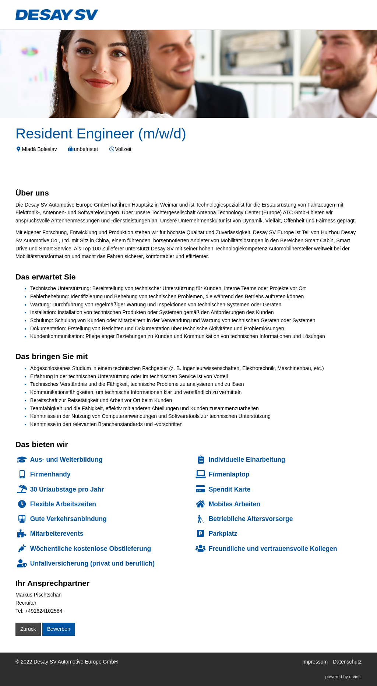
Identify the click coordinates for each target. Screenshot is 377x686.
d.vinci (355, 677)
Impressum (315, 662)
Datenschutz (347, 662)
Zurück (28, 629)
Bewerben (58, 629)
